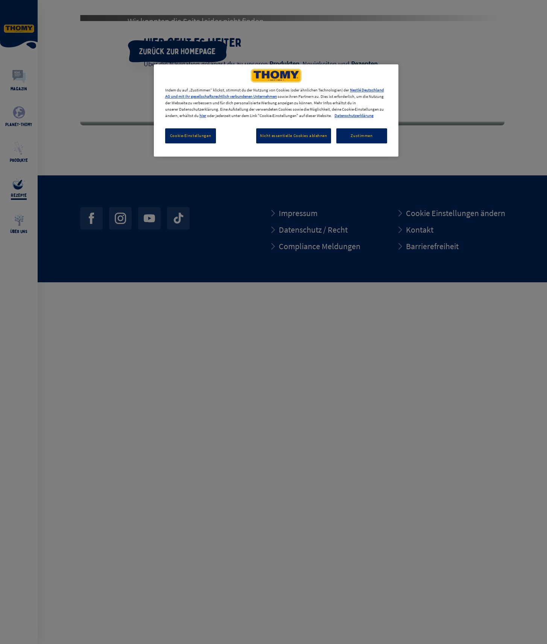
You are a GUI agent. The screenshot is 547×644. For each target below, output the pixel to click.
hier (202, 115)
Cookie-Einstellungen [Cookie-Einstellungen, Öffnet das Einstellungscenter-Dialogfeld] (190, 135)
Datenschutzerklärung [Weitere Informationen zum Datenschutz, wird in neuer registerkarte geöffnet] (354, 115)
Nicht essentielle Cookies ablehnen (293, 135)
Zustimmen (361, 135)
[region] (276, 110)
